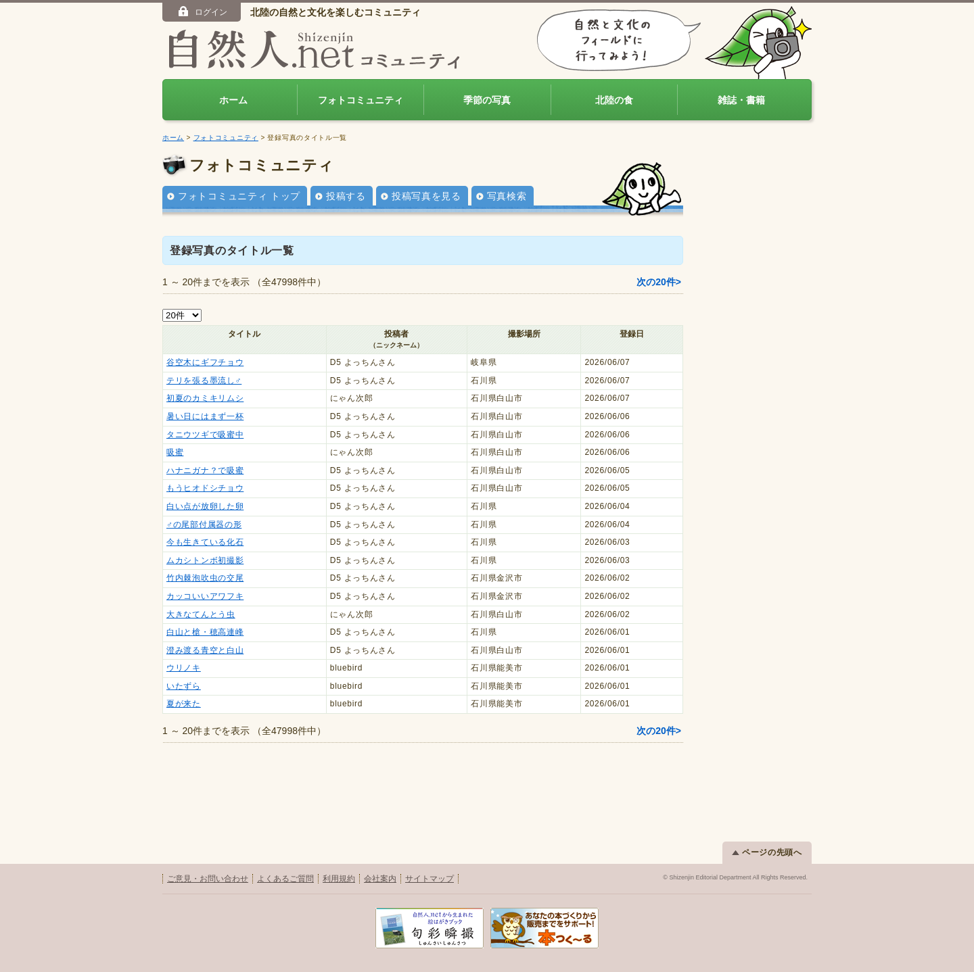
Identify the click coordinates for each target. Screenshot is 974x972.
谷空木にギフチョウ (205, 362)
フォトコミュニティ (360, 100)
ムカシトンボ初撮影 (205, 560)
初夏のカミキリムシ (205, 398)
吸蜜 (174, 452)
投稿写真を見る (426, 196)
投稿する (346, 196)
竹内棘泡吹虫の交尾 (205, 578)
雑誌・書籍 (741, 100)
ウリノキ (183, 668)
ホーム (233, 100)
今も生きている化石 (205, 542)
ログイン (202, 11)
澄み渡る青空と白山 (205, 650)
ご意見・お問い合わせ (207, 878)
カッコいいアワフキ (205, 596)
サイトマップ (429, 878)
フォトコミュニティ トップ (239, 196)
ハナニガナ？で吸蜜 (205, 470)
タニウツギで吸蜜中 (205, 434)
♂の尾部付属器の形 (203, 524)
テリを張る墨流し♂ (203, 380)
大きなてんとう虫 (200, 614)
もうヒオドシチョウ (205, 488)
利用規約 (339, 878)
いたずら (183, 686)
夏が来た (183, 703)
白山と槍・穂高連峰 (205, 632)
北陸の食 (614, 100)
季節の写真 (487, 100)
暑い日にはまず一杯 (205, 416)
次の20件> (658, 281)
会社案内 (380, 878)
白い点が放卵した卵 (205, 506)
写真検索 (507, 196)
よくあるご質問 (285, 878)
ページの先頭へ (767, 852)
